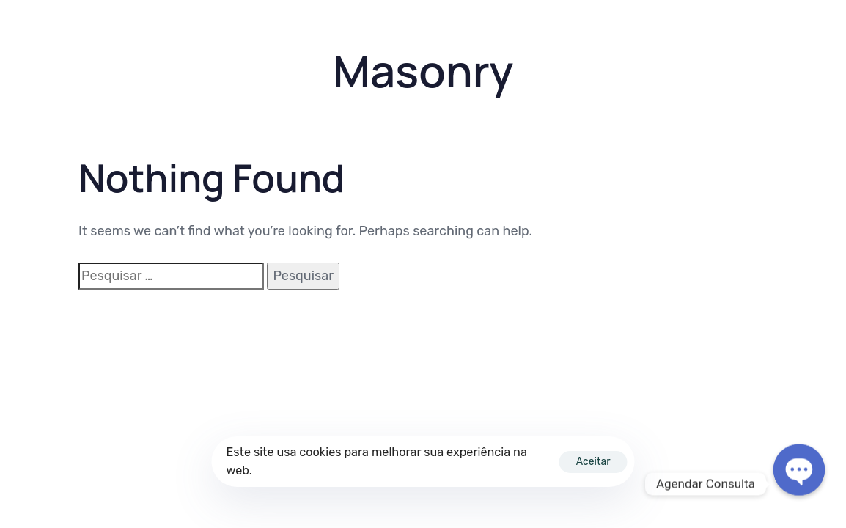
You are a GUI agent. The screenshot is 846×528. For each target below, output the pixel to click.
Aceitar (593, 461)
